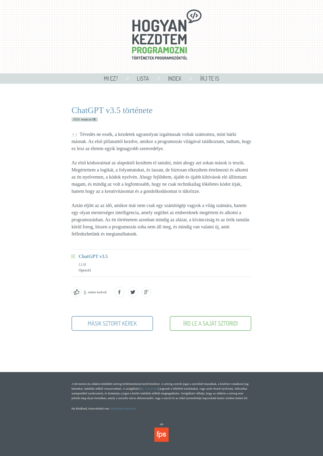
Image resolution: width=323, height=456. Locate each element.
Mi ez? (111, 78)
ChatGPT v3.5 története (112, 110)
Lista (143, 78)
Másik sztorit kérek (112, 323)
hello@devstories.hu (123, 408)
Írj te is (209, 78)
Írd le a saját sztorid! (210, 323)
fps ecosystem (149, 388)
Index (174, 78)
